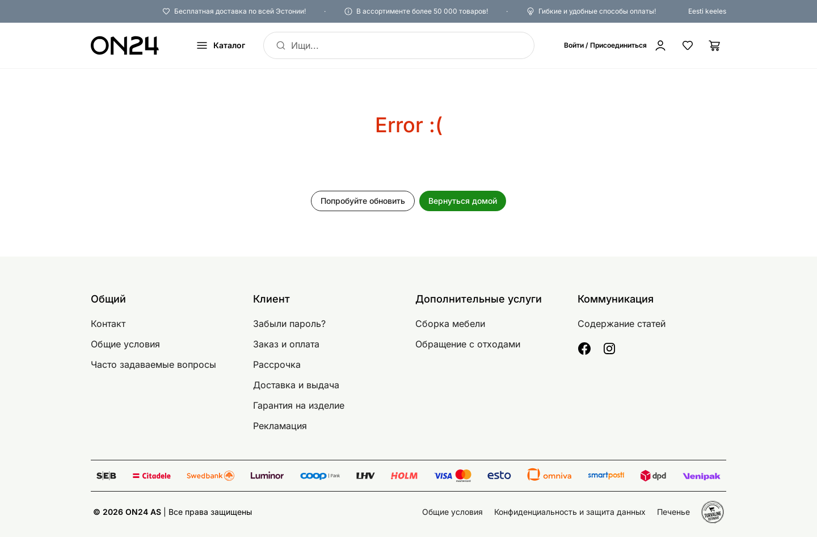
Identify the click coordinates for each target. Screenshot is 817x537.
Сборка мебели (450, 323)
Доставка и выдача (296, 385)
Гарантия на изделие (298, 405)
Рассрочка (277, 364)
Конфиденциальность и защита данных (570, 512)
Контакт (108, 323)
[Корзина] (715, 45)
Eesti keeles (707, 11)
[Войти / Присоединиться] (615, 45)
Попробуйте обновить (363, 200)
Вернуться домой (462, 200)
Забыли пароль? (289, 323)
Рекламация (280, 425)
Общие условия (125, 344)
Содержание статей (622, 323)
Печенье (673, 512)
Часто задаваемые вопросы (153, 364)
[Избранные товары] (687, 45)
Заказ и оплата (286, 344)
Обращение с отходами (467, 344)
